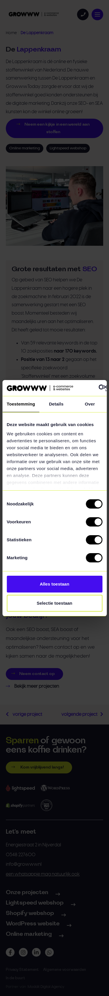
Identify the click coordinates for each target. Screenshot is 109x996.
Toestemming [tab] (21, 403)
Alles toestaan (54, 584)
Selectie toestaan (54, 603)
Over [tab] (90, 403)
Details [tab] (56, 403)
